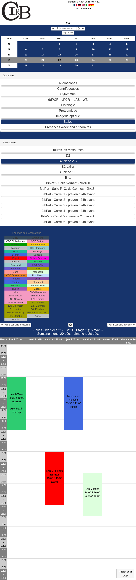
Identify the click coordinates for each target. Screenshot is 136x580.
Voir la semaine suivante (121, 325)
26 (126, 60)
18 (110, 54)
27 (26, 65)
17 (93, 54)
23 (76, 60)
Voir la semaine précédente (15, 325)
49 (9, 49)
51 (9, 60)
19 (126, 54)
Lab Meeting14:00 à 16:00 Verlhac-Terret (92, 492)
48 (9, 44)
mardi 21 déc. (35, 339)
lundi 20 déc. (16, 339)
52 (9, 65)
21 (42, 60)
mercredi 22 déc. (54, 339)
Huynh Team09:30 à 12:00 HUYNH (16, 403)
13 (26, 54)
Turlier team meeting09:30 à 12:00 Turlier (73, 401)
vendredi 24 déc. (92, 339)
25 (110, 60)
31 (93, 65)
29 (59, 65)
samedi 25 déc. (111, 339)
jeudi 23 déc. (73, 339)
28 (42, 65)
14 (42, 54)
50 (9, 54)
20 (26, 60)
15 (59, 54)
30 (76, 65)
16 (76, 54)
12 (126, 49)
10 (93, 49)
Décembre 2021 (67, 28)
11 (110, 49)
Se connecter (83, 8)
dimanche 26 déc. (128, 341)
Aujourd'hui (68, 32)
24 (93, 60)
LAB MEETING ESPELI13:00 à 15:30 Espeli (54, 476)
